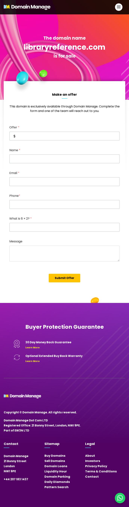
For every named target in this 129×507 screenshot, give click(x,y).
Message (15, 241)
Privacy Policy (96, 466)
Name (14, 150)
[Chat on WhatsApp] (120, 498)
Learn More (32, 347)
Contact (92, 476)
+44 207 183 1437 (16, 479)
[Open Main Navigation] (118, 7)
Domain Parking (57, 476)
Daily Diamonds (57, 482)
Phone (14, 196)
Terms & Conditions (101, 471)
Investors (92, 461)
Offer (14, 127)
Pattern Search (56, 487)
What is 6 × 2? (20, 218)
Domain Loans (55, 466)
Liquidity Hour (55, 471)
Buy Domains (54, 456)
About (90, 456)
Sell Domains (54, 461)
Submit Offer (64, 278)
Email (14, 173)
